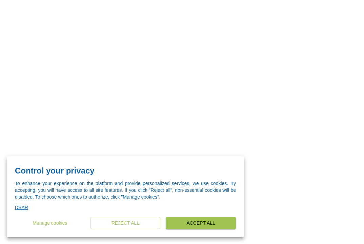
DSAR (21, 207)
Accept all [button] (201, 223)
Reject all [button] (125, 223)
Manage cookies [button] (50, 223)
